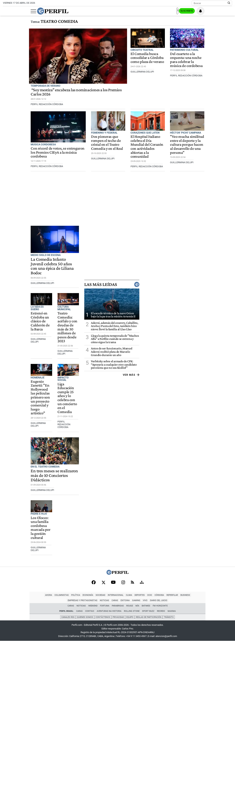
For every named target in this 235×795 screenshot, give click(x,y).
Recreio (161, 766)
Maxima (172, 766)
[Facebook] (94, 736)
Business (144, 750)
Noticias (188, 750)
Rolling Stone (132, 766)
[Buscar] (211, 3)
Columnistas (20, 750)
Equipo (130, 771)
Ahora (7, 750)
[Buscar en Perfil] (229, 3)
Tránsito (169, 771)
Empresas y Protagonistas (166, 750)
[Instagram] (123, 736)
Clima (88, 750)
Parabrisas (118, 760)
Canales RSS (67, 771)
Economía (46, 750)
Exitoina (208, 750)
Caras (198, 750)
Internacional (74, 750)
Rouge (129, 760)
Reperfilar (131, 750)
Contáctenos (102, 771)
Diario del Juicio (117, 755)
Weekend (92, 760)
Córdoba (118, 750)
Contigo (89, 766)
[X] (103, 736)
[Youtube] (113, 736)
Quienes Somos (85, 771)
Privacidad (118, 771)
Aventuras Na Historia (109, 766)
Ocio (108, 750)
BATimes (146, 760)
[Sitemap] (142, 736)
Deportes (98, 750)
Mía (137, 760)
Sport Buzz (148, 766)
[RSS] (132, 736)
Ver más (223, 390)
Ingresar (195, 11)
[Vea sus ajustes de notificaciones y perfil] (228, 11)
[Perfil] (117, 727)
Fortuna (104, 760)
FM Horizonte (160, 760)
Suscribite (213, 11)
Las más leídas (204, 299)
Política (34, 750)
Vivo (229, 750)
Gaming (220, 750)
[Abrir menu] (5, 11)
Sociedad (59, 750)
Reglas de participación (149, 771)
